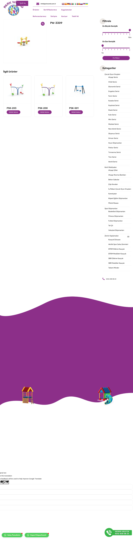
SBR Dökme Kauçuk (115, 258)
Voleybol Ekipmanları (116, 230)
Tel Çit (110, 226)
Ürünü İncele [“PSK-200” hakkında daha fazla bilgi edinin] (44, 112)
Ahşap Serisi (113, 77)
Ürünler (43, 10)
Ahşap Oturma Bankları (117, 175)
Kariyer (115, 10)
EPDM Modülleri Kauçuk (117, 254)
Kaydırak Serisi (113, 105)
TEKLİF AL (64, 3)
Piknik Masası (113, 203)
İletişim (105, 10)
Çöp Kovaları (113, 184)
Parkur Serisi (113, 148)
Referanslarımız (90, 10)
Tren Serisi (112, 157)
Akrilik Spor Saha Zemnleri (118, 244)
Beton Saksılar (113, 180)
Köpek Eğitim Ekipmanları (118, 198)
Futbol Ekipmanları (115, 221)
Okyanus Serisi (114, 134)
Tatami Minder (113, 268)
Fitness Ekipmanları (115, 216)
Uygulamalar (74, 10)
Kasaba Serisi (113, 101)
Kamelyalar (112, 194)
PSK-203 (11, 108)
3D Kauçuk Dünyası (118, 238)
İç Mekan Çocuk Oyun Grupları (119, 189)
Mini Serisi (112, 119)
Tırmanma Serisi (114, 152)
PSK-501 (74, 108)
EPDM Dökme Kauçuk (116, 249)
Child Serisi (112, 82)
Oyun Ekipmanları (115, 143)
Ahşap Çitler (113, 170)
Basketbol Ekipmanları (116, 211)
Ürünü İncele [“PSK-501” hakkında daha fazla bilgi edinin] (76, 112)
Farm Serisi (112, 96)
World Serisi (112, 162)
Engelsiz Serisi (113, 91)
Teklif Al (126, 10)
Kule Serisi (112, 115)
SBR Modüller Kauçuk (116, 263)
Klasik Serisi (112, 110)
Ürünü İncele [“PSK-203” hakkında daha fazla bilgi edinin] (13, 112)
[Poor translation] (6, 482)
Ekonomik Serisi (114, 87)
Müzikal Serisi (113, 124)
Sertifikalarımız (57, 10)
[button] (12, 535)
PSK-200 (43, 108)
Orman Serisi (113, 138)
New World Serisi (114, 129)
